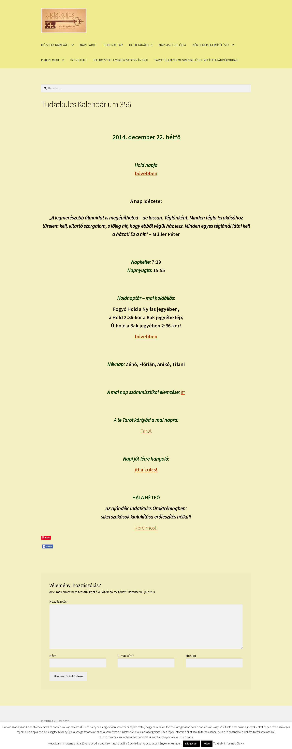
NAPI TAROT (88, 45)
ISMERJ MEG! (50, 60)
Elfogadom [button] (191, 743)
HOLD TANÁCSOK (141, 45)
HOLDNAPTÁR (113, 45)
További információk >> (228, 743)
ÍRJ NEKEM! (78, 60)
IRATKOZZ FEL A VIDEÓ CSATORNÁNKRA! (120, 60)
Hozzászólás (59, 601)
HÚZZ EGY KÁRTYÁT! (54, 45)
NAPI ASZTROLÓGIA (172, 45)
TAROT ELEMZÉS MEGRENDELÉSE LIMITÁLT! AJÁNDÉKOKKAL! (196, 60)
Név (52, 656)
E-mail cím (126, 656)
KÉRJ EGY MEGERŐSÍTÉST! (210, 45)
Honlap (191, 656)
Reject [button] (207, 743)
